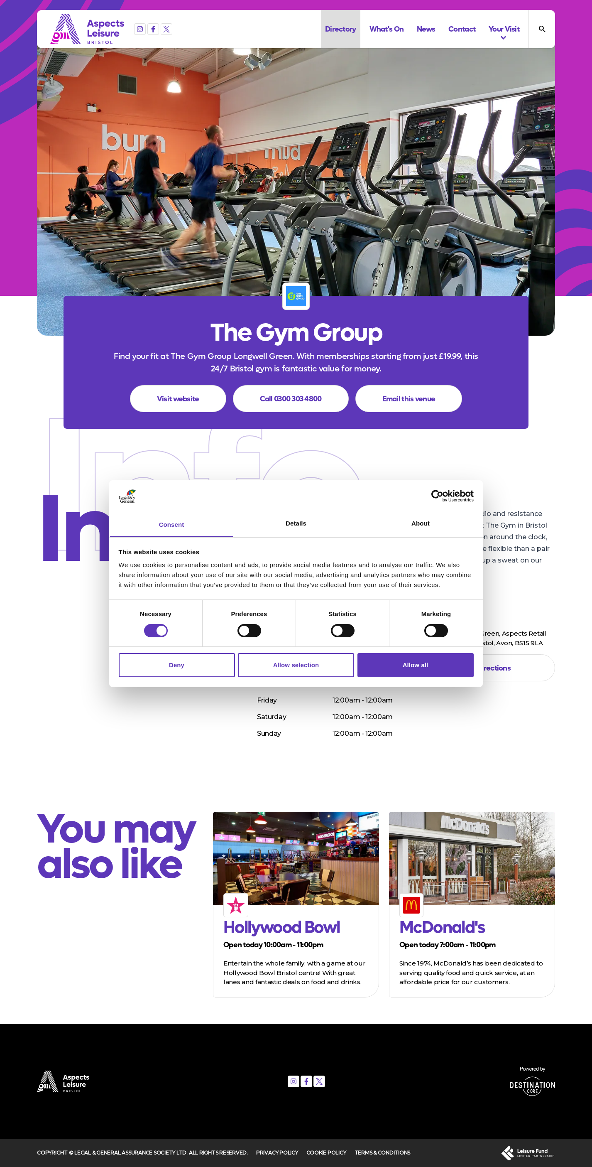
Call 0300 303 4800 (291, 399)
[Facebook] (153, 29)
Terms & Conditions (383, 1153)
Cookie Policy (326, 1153)
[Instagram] (140, 29)
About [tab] (420, 523)
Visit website (178, 399)
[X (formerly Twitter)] (166, 29)
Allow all (415, 664)
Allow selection (296, 664)
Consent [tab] (171, 524)
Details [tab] (296, 523)
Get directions (487, 668)
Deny (176, 664)
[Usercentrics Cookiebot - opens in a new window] (437, 496)
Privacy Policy (277, 1153)
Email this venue (408, 399)
